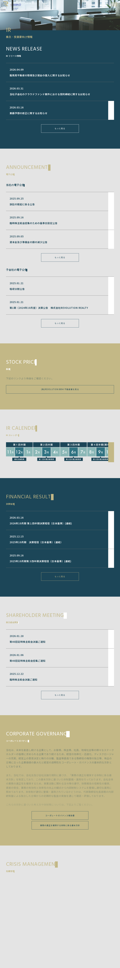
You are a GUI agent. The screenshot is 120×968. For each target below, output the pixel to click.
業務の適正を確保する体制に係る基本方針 (60, 825)
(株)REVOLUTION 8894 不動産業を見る (60, 389)
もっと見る (60, 128)
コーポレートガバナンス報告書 (60, 815)
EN (107, 4)
